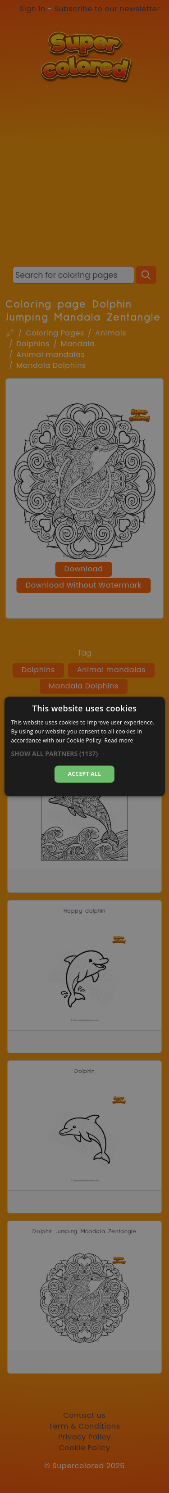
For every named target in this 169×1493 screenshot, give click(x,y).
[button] (84, 754)
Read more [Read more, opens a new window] (119, 740)
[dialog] (84, 746)
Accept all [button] (84, 774)
